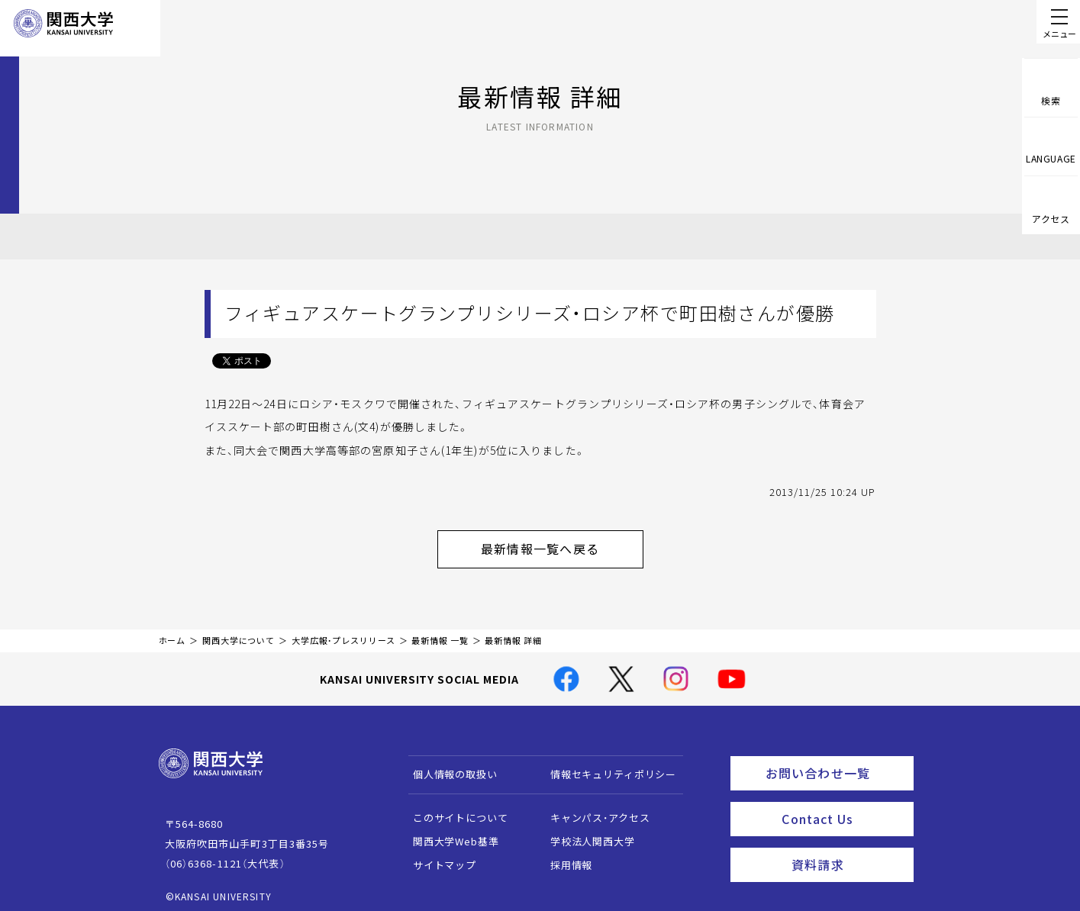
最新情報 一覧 (439, 632)
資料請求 (848, 847)
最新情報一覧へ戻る (559, 544)
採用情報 (564, 857)
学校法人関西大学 (585, 833)
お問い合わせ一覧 (836, 763)
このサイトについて (453, 810)
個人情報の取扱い (447, 766)
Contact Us (842, 805)
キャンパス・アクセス (592, 810)
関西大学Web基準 (448, 833)
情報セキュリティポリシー (606, 766)
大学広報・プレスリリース (343, 632)
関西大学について (238, 632)
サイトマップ (437, 857)
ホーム (172, 632)
